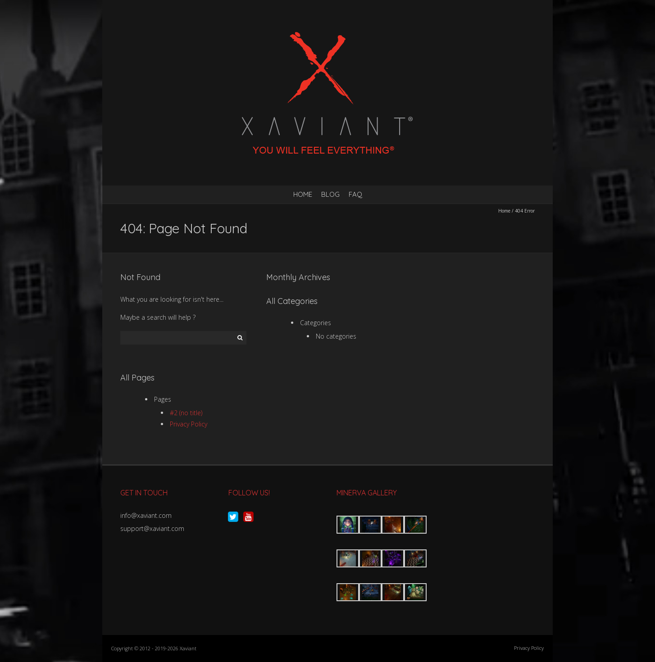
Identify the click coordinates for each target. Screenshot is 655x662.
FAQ (355, 194)
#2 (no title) (186, 412)
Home (302, 194)
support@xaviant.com (152, 528)
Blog (330, 194)
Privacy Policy (188, 424)
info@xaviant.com (146, 515)
